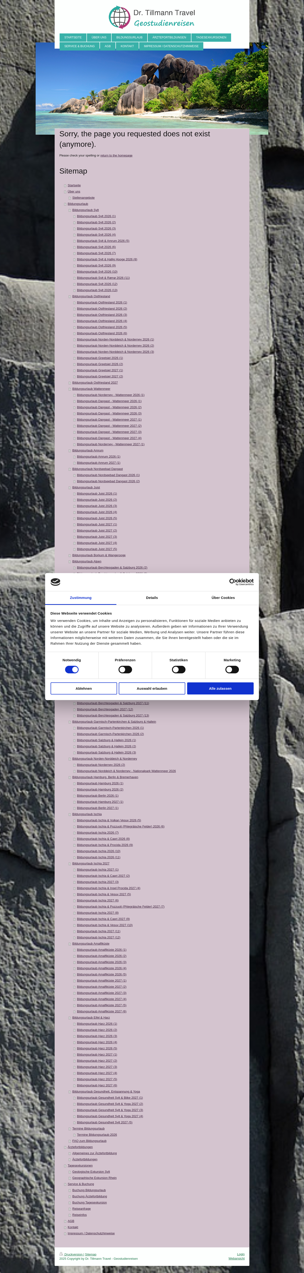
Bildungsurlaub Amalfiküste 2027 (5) (101, 1005)
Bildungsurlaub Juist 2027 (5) (97, 549)
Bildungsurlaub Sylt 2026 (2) (96, 222)
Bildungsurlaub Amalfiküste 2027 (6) (101, 1011)
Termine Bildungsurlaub (88, 1128)
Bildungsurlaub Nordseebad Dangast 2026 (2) (108, 481)
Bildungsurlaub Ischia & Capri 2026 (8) (103, 839)
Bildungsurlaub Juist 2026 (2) (97, 499)
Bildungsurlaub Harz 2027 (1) (97, 1054)
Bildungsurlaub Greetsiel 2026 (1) (100, 358)
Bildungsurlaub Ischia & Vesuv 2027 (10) (105, 925)
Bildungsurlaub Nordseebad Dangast (97, 469)
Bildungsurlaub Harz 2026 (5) (97, 1048)
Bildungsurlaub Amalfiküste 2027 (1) (101, 980)
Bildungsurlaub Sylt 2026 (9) (96, 265)
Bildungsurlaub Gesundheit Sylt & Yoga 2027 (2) (110, 1104)
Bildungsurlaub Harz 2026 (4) (97, 1042)
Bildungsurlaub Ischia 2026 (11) (98, 857)
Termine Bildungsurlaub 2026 (97, 1134)
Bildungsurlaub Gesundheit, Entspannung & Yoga (106, 1091)
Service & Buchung (81, 1184)
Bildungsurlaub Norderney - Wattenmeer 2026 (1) (110, 395)
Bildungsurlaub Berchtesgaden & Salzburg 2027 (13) (113, 715)
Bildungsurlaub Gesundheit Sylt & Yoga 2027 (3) (110, 1110)
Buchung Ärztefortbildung (89, 1196)
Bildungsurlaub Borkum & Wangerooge (99, 555)
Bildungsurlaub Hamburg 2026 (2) (100, 789)
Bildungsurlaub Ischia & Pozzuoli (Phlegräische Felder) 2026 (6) (121, 826)
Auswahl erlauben (152, 688)
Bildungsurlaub (78, 204)
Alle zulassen (220, 688)
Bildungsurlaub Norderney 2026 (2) (101, 765)
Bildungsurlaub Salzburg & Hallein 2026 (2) (106, 746)
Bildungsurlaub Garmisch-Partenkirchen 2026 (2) (110, 734)
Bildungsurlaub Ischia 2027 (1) (98, 869)
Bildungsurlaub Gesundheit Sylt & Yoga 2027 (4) (110, 1116)
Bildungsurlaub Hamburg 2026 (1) (100, 783)
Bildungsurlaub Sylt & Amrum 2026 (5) (103, 241)
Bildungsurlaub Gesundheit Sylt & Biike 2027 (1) (110, 1097)
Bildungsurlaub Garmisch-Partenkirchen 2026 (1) (110, 728)
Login (241, 1254)
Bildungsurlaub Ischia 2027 (90, 863)
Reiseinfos (79, 1215)
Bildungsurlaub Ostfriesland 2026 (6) (102, 333)
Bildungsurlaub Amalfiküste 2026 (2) (101, 956)
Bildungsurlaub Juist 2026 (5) (97, 518)
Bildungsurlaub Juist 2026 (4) (97, 512)
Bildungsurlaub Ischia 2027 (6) (98, 900)
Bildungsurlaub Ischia (87, 814)
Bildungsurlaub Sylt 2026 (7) (96, 253)
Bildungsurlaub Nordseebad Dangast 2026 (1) (108, 475)
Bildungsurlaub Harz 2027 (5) (97, 1079)
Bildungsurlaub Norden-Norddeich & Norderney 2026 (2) (115, 345)
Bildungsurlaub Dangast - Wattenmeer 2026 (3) (109, 413)
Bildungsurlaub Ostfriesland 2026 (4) (102, 321)
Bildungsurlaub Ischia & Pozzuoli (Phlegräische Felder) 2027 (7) (121, 906)
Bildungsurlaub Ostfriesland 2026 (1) (102, 302)
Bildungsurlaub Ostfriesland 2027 (95, 382)
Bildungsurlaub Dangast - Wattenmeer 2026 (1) (109, 401)
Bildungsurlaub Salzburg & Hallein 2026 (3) (106, 752)
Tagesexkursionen (80, 1165)
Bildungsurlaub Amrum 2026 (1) (98, 456)
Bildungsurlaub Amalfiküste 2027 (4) (101, 999)
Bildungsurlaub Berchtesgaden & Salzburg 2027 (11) (113, 703)
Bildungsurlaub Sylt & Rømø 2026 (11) (103, 278)
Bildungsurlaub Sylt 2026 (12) (97, 284)
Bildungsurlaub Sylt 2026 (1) (96, 216)
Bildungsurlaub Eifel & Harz (91, 1017)
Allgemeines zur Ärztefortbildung (94, 1153)
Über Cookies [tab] (223, 598)
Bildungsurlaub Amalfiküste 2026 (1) (101, 949)
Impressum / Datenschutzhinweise (91, 1233)
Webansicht (236, 1258)
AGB (71, 1221)
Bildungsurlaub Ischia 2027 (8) (98, 913)
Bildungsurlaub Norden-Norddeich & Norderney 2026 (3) (115, 352)
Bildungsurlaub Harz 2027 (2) (97, 1060)
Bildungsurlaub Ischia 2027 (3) (98, 882)
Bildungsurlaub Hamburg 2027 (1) (100, 802)
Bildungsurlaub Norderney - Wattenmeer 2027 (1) (110, 444)
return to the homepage (116, 155)
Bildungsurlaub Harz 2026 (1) (97, 1023)
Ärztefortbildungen (80, 1147)
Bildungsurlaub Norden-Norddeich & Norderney (104, 758)
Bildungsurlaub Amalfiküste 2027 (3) (101, 993)
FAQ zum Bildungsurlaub (89, 1141)
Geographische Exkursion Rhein (94, 1178)
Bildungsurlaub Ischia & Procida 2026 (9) (105, 845)
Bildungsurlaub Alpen (86, 561)
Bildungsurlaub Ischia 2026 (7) (98, 832)
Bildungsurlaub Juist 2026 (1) (97, 493)
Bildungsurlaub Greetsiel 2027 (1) (100, 370)
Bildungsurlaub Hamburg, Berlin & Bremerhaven (105, 777)
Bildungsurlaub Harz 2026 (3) (97, 1036)
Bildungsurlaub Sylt (85, 210)
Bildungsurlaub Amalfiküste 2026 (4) (101, 968)
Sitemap (90, 1254)
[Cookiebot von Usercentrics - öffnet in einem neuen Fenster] (233, 582)
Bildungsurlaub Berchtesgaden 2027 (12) (105, 709)
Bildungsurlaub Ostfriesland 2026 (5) (102, 327)
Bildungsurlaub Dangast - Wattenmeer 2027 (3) (109, 432)
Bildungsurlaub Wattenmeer (91, 389)
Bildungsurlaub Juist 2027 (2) (97, 530)
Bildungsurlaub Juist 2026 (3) (97, 506)
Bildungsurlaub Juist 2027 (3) (97, 536)
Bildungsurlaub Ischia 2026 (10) (98, 851)
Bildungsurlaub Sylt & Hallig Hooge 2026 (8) (107, 259)
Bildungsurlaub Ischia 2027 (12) (98, 937)
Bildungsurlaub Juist (86, 487)
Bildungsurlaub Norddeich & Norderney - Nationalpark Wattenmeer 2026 (126, 771)
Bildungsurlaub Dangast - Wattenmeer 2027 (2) (109, 425)
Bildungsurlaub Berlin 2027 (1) (98, 808)
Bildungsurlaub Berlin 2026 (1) (98, 795)
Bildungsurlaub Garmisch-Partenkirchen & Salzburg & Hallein (114, 721)
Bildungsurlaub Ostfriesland (91, 296)
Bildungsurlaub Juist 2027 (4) (97, 543)
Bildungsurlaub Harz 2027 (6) (97, 1085)
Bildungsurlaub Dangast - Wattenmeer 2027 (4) (109, 438)
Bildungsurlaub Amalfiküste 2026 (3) (101, 962)
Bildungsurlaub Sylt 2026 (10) (97, 271)
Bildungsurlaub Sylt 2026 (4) (96, 234)
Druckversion (71, 1254)
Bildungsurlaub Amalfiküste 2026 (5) (101, 974)
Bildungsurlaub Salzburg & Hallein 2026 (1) (106, 740)
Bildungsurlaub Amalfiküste (90, 943)
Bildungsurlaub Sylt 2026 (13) (97, 290)
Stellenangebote (83, 197)
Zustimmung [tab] (81, 598)
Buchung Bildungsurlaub (89, 1190)
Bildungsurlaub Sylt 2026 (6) (96, 247)
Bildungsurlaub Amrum (88, 450)
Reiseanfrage (81, 1208)
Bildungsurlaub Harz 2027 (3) (97, 1067)
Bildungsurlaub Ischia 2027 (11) (98, 931)
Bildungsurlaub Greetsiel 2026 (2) (100, 364)
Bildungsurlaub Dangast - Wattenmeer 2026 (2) (109, 407)
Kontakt (73, 1227)
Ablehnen (84, 688)
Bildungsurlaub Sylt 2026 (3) (96, 228)
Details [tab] (152, 598)
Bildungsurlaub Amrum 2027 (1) (98, 462)
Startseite (74, 185)
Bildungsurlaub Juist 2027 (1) (97, 524)
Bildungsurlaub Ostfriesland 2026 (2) (102, 308)
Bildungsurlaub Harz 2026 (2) (97, 1030)
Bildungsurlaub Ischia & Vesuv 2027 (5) (104, 894)
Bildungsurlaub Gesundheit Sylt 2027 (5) (104, 1122)
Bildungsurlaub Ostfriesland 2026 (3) (102, 315)
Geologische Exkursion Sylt (91, 1171)
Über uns (74, 191)
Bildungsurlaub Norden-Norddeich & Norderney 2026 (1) (115, 339)
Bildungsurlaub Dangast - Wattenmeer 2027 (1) (109, 419)
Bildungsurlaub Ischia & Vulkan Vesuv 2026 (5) (109, 820)
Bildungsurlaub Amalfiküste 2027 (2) (101, 986)
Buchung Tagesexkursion (89, 1202)
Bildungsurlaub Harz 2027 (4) (97, 1073)
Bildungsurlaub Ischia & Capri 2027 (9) (103, 919)
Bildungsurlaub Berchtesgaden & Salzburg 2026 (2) (112, 567)
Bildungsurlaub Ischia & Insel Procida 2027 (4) (108, 888)
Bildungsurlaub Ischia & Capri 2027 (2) (103, 876)
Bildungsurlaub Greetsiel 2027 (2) (100, 376)
